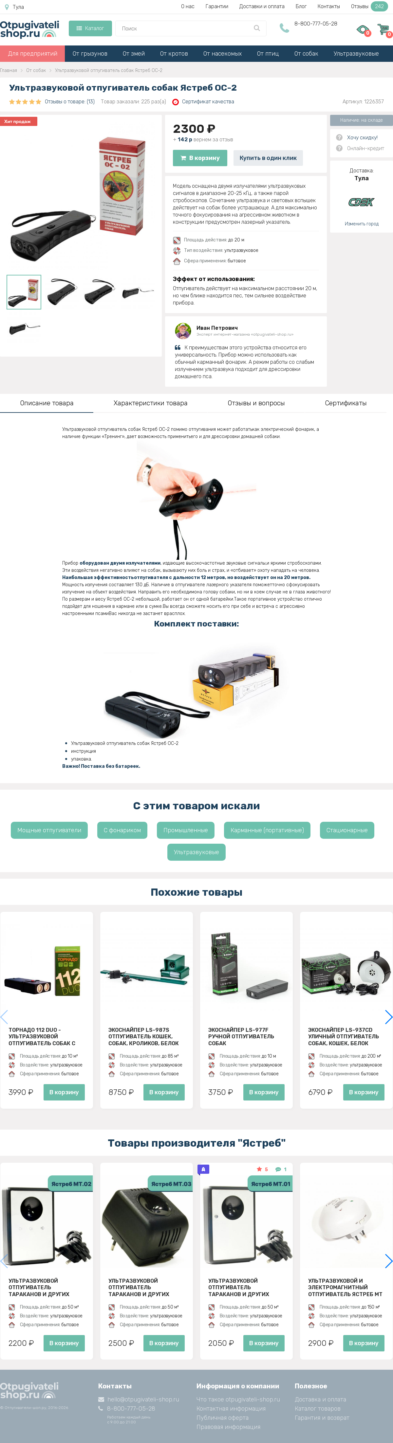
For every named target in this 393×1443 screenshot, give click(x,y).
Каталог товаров (318, 1409)
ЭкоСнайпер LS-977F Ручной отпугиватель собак (241, 1037)
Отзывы (369, 6)
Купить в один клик (268, 158)
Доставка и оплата (320, 1399)
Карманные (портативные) (267, 830)
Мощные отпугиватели (49, 830)
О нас (188, 6)
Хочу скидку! (362, 137)
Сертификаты (346, 403)
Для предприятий (32, 53)
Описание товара (47, 403)
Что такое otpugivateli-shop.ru (238, 1399)
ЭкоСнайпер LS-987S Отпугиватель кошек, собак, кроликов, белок (143, 1037)
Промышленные (185, 830)
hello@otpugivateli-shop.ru (138, 1399)
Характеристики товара (151, 403)
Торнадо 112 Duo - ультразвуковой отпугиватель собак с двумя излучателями (42, 1037)
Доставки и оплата (262, 6)
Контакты (329, 6)
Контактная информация (231, 1409)
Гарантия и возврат (322, 1418)
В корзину (200, 158)
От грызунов (90, 53)
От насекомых (222, 53)
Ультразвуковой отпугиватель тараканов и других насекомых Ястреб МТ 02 (45, 1287)
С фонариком (122, 830)
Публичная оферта (222, 1418)
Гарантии (217, 6)
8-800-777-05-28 (315, 24)
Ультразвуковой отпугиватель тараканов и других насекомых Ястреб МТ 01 (244, 1287)
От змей (134, 53)
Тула (14, 7)
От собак (306, 53)
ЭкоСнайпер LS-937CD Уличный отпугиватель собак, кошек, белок (343, 1037)
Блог (301, 6)
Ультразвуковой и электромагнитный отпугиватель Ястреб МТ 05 (345, 1287)
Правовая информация (228, 1427)
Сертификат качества (203, 101)
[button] (388, 1017)
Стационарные (347, 830)
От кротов (174, 53)
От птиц (268, 53)
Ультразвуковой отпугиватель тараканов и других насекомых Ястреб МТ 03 (145, 1287)
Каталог (90, 28)
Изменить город (362, 224)
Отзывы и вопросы (256, 403)
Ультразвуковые (356, 53)
